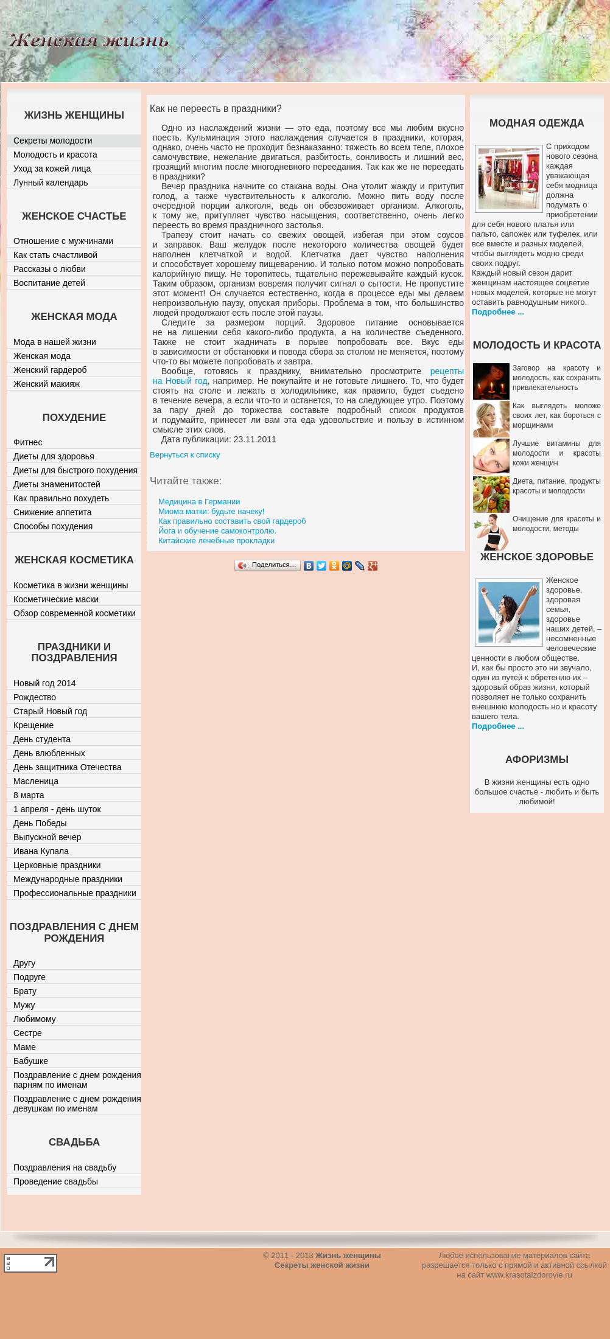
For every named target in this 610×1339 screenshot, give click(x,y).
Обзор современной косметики (74, 613)
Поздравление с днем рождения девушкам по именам (77, 1103)
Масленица (35, 781)
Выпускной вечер (47, 837)
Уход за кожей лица (52, 168)
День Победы (40, 823)
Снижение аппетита (52, 512)
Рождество (34, 697)
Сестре (27, 1033)
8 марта (28, 795)
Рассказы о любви (49, 269)
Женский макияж (46, 384)
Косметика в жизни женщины (70, 585)
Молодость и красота (55, 154)
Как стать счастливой (55, 255)
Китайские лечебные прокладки (216, 540)
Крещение (33, 725)
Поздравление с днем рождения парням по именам (77, 1080)
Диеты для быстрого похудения (75, 470)
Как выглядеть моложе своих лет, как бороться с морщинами (557, 416)
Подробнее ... (498, 311)
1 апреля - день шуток (57, 809)
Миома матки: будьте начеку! (211, 511)
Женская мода (42, 356)
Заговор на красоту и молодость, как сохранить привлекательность (557, 378)
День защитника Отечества (67, 767)
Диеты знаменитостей (56, 484)
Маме (24, 1047)
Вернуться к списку (185, 454)
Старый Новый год (50, 711)
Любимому (34, 1019)
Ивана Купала (41, 851)
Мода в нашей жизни (54, 342)
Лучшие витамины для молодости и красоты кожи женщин (557, 453)
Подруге (29, 977)
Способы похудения (53, 526)
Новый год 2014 (44, 683)
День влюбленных (49, 753)
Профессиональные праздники (74, 893)
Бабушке (30, 1061)
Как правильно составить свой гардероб (232, 521)
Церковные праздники (57, 865)
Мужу (24, 1005)
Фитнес (27, 442)
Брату (25, 991)
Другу (24, 963)
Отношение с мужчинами (63, 241)
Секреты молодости (53, 140)
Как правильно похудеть (61, 498)
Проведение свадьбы (55, 1181)
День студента (42, 739)
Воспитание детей (49, 283)
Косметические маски (56, 599)
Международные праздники (67, 879)
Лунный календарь (50, 182)
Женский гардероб (50, 370)
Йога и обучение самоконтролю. (217, 530)
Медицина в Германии (199, 501)
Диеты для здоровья (53, 456)
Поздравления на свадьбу (64, 1167)
